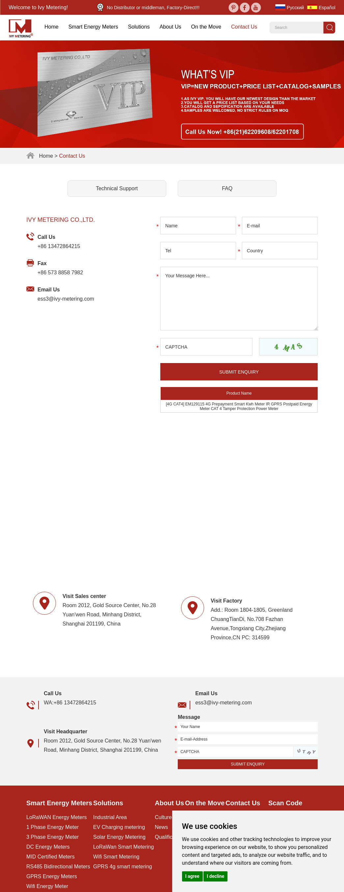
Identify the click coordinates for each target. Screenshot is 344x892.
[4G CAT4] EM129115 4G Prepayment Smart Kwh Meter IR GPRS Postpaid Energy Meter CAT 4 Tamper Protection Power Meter (239, 406)
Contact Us (244, 27)
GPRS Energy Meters (51, 876)
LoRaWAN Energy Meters (56, 817)
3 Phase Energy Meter (52, 837)
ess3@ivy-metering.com (66, 298)
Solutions (139, 27)
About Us (170, 27)
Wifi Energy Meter (47, 886)
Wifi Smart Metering (116, 856)
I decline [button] (215, 876)
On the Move (206, 27)
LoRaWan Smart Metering (123, 847)
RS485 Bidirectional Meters (58, 866)
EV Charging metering (119, 827)
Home (51, 27)
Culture (163, 817)
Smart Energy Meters (93, 27)
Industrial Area (110, 817)
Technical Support (117, 188)
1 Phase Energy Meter (52, 827)
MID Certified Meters (50, 856)
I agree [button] (192, 876)
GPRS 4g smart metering (122, 866)
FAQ (227, 188)
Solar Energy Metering (119, 837)
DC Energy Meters (47, 847)
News (161, 827)
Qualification (169, 837)
